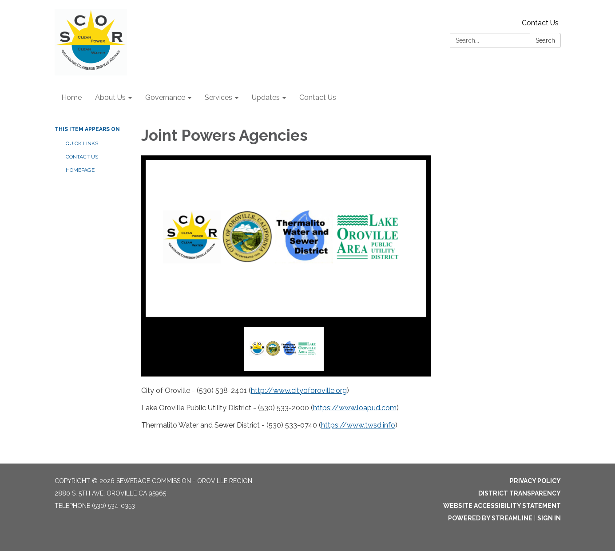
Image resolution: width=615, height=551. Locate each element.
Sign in (549, 518)
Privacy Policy (535, 480)
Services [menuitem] (218, 97)
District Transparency (519, 493)
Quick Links (82, 143)
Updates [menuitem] (266, 97)
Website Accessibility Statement (502, 505)
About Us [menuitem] (110, 97)
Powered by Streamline (490, 518)
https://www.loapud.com (355, 408)
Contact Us (540, 23)
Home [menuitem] (71, 97)
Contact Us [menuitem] (317, 97)
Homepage (80, 170)
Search (545, 40)
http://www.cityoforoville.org (299, 390)
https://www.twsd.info (358, 425)
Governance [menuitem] (165, 97)
